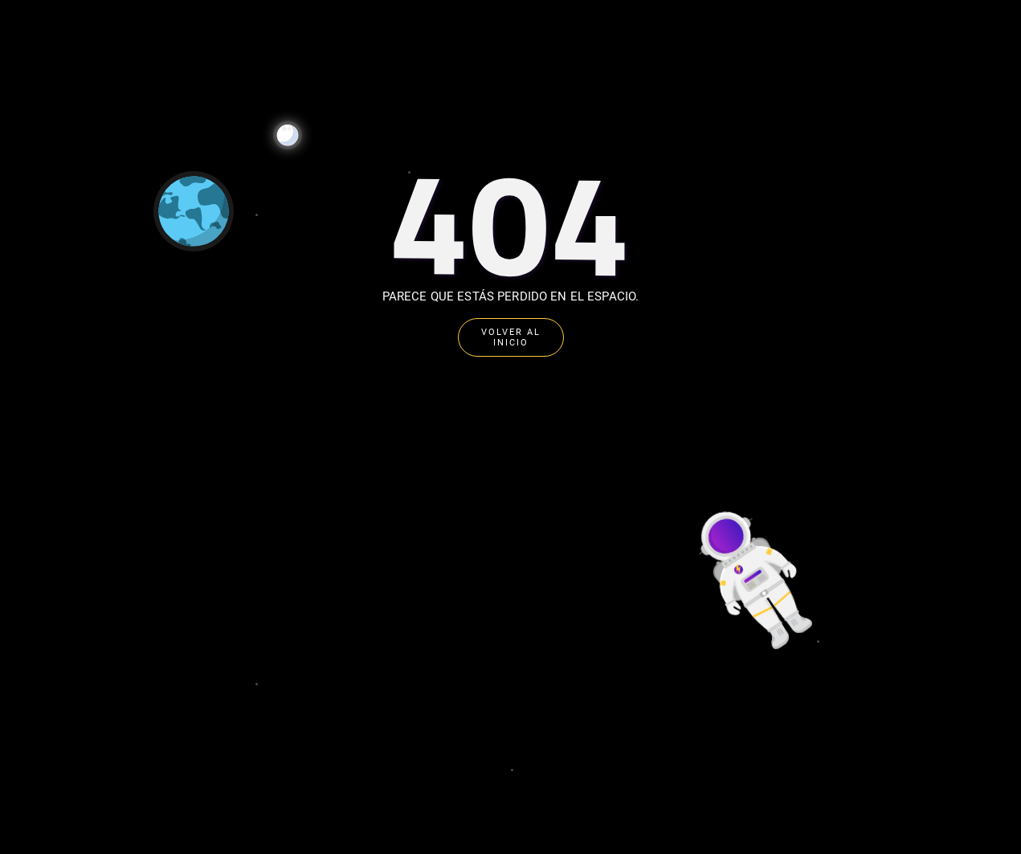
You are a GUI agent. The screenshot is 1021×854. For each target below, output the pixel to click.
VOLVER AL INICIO (511, 337)
